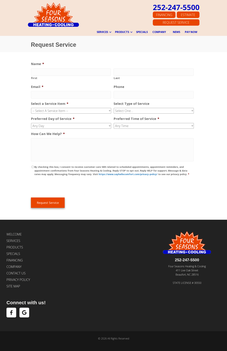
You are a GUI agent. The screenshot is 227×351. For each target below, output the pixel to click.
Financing (164, 15)
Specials (142, 32)
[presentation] (55, 187)
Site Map (13, 285)
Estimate (188, 15)
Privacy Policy (18, 278)
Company (159, 32)
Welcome (14, 233)
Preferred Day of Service (53, 117)
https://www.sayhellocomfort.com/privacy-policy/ (128, 175)
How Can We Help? (48, 132)
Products (122, 32)
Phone (119, 86)
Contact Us (16, 272)
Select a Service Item (49, 102)
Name (37, 64)
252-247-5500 (176, 8)
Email (37, 86)
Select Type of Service (131, 102)
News (176, 32)
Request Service (176, 22)
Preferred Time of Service (136, 117)
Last (117, 77)
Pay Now (191, 32)
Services (102, 32)
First (34, 77)
